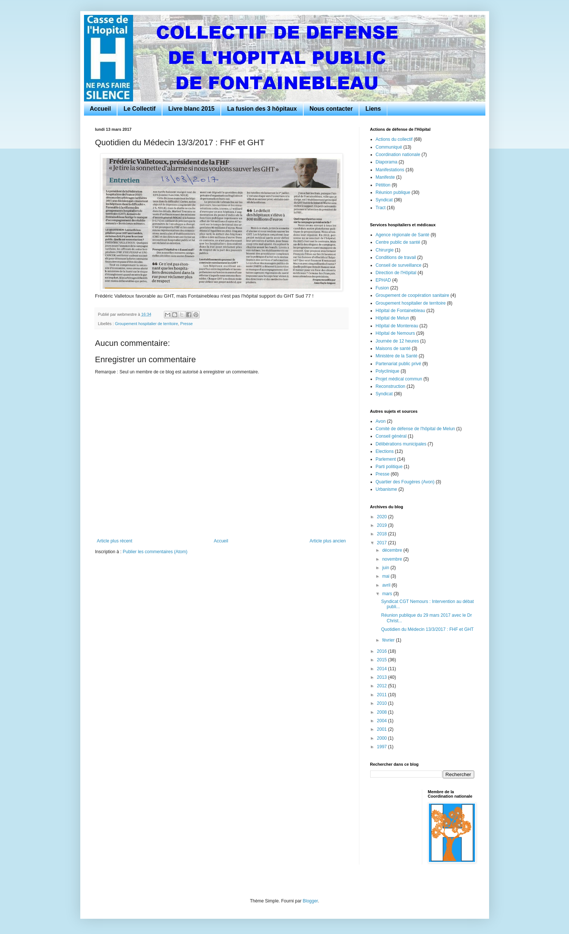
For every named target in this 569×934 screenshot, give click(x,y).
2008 (382, 712)
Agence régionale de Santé (403, 234)
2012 (382, 685)
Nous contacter (331, 109)
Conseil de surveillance (398, 265)
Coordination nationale (398, 154)
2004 (382, 720)
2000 (382, 738)
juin (386, 567)
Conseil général (391, 436)
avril (386, 585)
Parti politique (389, 466)
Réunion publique (393, 192)
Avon (381, 421)
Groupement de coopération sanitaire (412, 295)
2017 (382, 542)
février (389, 640)
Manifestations (390, 169)
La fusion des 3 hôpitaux (262, 109)
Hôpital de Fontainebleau (400, 310)
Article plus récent (114, 541)
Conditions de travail (396, 257)
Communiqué (389, 147)
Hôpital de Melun (392, 318)
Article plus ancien (328, 541)
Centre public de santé (398, 242)
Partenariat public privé (398, 363)
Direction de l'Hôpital (396, 272)
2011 (382, 694)
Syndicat (384, 199)
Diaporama (387, 162)
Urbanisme (386, 489)
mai (386, 576)
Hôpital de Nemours (395, 333)
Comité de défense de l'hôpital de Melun (415, 428)
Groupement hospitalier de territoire (146, 323)
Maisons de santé (393, 348)
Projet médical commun (399, 379)
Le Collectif (139, 109)
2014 (382, 668)
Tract (381, 207)
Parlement (386, 459)
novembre (392, 559)
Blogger (310, 901)
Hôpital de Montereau (397, 325)
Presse (186, 323)
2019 (382, 525)
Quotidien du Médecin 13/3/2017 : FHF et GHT (427, 629)
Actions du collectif (394, 139)
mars (387, 593)
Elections (385, 451)
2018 (382, 533)
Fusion (382, 288)
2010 (382, 703)
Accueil (100, 109)
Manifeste (385, 177)
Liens (373, 109)
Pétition (383, 185)
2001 (382, 729)
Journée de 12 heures (397, 341)
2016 (382, 651)
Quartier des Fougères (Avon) (405, 481)
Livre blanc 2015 (191, 109)
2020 (382, 516)
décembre (392, 550)
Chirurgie (385, 250)
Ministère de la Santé (397, 356)
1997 (382, 746)
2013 (382, 677)
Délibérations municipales (401, 444)
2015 (382, 659)
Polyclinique (388, 371)
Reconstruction (390, 386)
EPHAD (383, 280)
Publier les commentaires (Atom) (155, 551)
